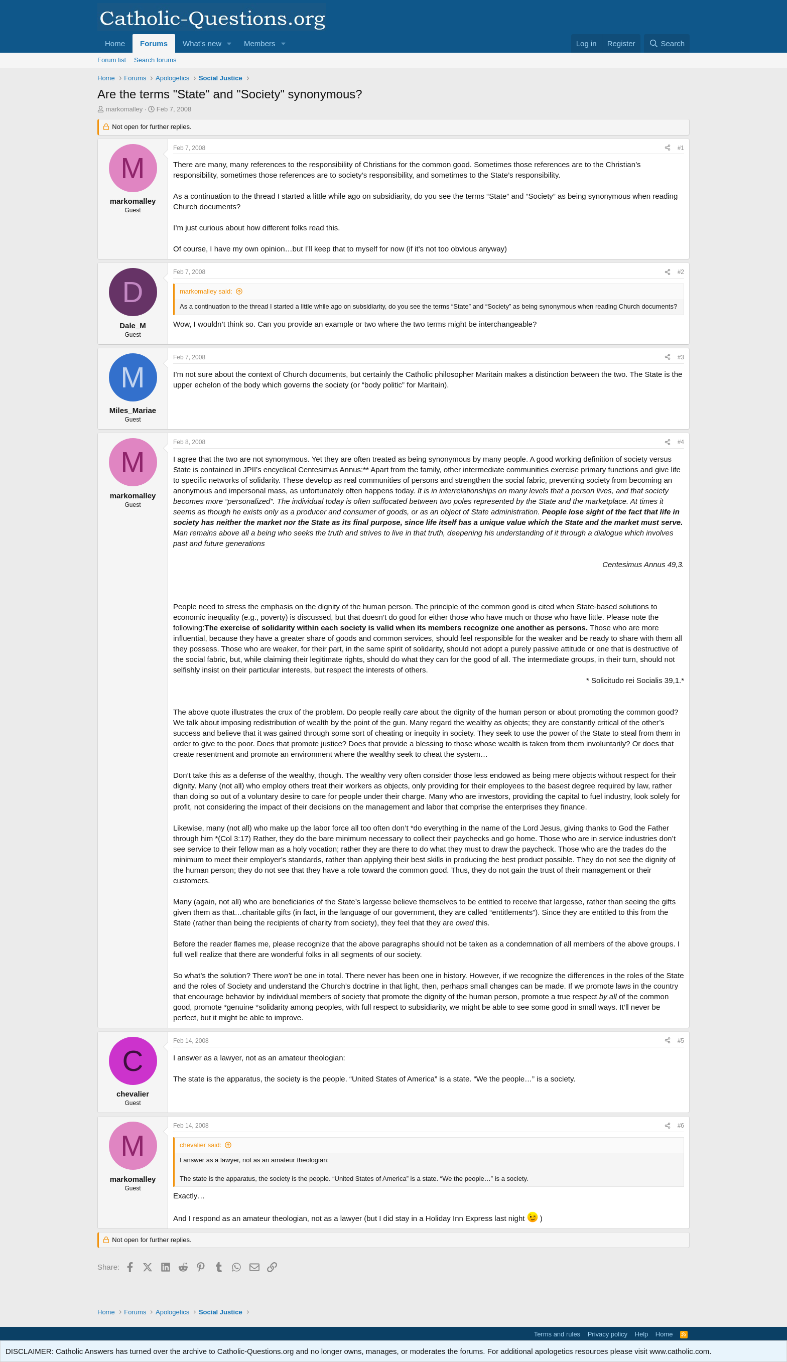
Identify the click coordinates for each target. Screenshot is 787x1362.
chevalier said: (200, 1145)
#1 (681, 148)
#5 (681, 1040)
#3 (681, 357)
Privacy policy (607, 1334)
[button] (229, 43)
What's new (202, 43)
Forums (154, 43)
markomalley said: (206, 291)
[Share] (667, 148)
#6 (681, 1125)
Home (115, 43)
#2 (681, 272)
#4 (681, 442)
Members (260, 43)
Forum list (111, 60)
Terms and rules (557, 1334)
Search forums (155, 60)
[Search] (667, 43)
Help (641, 1334)
